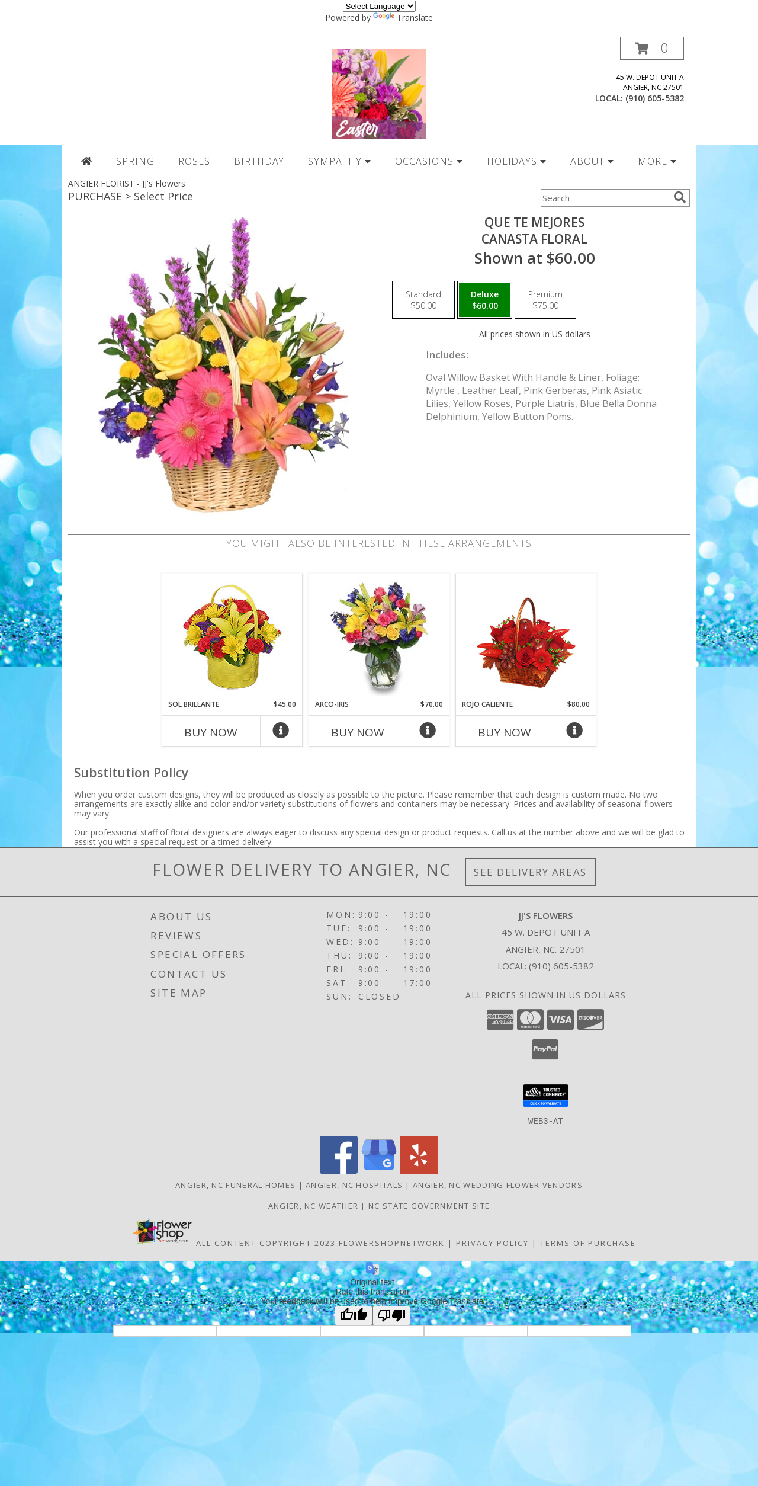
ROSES (194, 161)
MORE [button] (657, 161)
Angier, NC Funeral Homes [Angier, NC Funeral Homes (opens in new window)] (235, 1184)
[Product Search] (604, 198)
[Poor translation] (391, 1315)
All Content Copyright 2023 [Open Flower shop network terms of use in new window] (266, 1242)
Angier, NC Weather (313, 1205)
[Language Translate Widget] (379, 6)
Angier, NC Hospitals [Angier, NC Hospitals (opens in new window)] (354, 1184)
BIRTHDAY (259, 161)
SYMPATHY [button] (339, 161)
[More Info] (281, 733)
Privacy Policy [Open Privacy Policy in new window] (492, 1242)
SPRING (135, 161)
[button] (652, 48)
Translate (403, 17)
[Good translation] (353, 1315)
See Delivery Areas (530, 872)
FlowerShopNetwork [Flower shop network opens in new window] (392, 1242)
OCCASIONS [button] (429, 161)
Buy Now (210, 732)
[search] (679, 197)
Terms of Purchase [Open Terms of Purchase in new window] (588, 1242)
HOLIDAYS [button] (517, 161)
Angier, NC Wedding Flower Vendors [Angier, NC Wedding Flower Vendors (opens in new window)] (498, 1184)
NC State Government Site (429, 1205)
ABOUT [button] (592, 161)
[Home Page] (86, 161)
